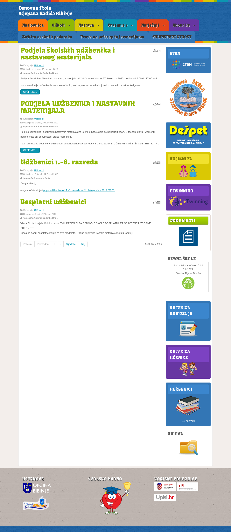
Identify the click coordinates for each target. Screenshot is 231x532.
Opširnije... (30, 92)
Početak (27, 244)
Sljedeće (71, 244)
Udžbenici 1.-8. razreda (59, 162)
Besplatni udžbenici (53, 201)
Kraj (82, 244)
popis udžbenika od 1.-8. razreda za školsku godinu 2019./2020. (79, 190)
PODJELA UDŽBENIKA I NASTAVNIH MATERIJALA (77, 107)
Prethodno (43, 244)
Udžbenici (39, 65)
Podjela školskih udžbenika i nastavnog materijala (67, 53)
